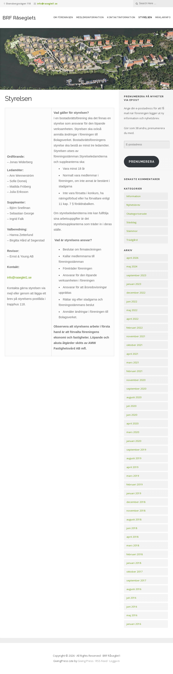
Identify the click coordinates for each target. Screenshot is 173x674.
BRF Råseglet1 (19, 17)
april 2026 (132, 257)
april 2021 (132, 353)
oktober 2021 (134, 344)
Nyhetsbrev (133, 204)
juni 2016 (131, 606)
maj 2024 (131, 266)
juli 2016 (131, 597)
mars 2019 (132, 475)
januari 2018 (133, 562)
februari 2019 (134, 484)
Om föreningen (63, 17)
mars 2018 (132, 545)
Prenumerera (141, 161)
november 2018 (135, 510)
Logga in (114, 661)
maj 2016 (131, 615)
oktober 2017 (134, 571)
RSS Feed (101, 661)
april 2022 (132, 318)
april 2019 (132, 467)
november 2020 (135, 380)
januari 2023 (133, 284)
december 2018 (135, 501)
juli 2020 (131, 405)
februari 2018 (134, 554)
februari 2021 (134, 371)
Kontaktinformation (121, 17)
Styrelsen (145, 17)
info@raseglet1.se (47, 3)
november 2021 (135, 336)
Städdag (131, 222)
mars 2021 (132, 362)
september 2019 (136, 449)
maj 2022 (131, 310)
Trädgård (132, 239)
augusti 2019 (133, 458)
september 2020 (136, 388)
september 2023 (136, 275)
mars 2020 (132, 432)
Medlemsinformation (90, 17)
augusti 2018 (133, 519)
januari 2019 (133, 493)
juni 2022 (131, 301)
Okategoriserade (136, 213)
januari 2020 (133, 441)
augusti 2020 (133, 397)
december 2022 (135, 292)
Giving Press (86, 661)
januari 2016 (133, 623)
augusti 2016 (133, 589)
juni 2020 (131, 414)
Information (133, 196)
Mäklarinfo (162, 17)
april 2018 (132, 536)
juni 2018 (131, 528)
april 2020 (132, 423)
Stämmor (132, 231)
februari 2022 (134, 327)
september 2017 (136, 580)
